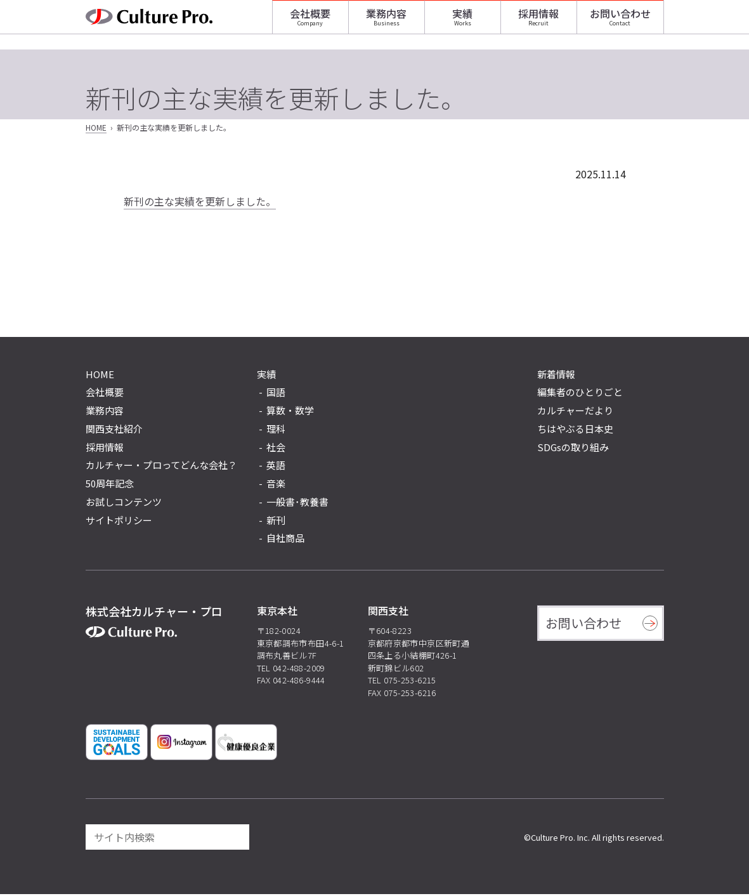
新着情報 (556, 376)
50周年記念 (110, 485)
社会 (275, 449)
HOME (96, 129)
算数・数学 (290, 412)
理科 (275, 430)
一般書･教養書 (297, 503)
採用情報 (538, 22)
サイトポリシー (119, 522)
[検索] (234, 838)
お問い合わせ (620, 22)
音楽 (275, 485)
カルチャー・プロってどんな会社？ (161, 467)
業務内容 (386, 22)
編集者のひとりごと (580, 394)
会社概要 (310, 22)
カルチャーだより (575, 412)
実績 (462, 22)
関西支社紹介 (114, 430)
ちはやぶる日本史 (575, 430)
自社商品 (285, 540)
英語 (275, 467)
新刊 (275, 522)
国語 (275, 394)
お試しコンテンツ (124, 503)
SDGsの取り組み (573, 449)
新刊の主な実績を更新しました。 (200, 203)
